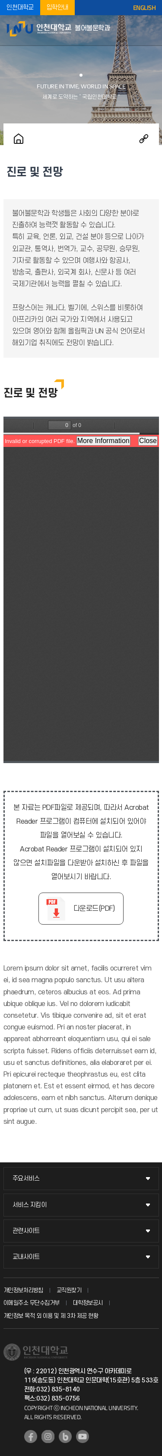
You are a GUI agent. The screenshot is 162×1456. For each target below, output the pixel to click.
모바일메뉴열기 (151, 30)
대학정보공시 (88, 1303)
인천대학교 (20, 7)
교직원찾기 (69, 1290)
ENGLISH (144, 8)
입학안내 (57, 7)
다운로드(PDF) (94, 908)
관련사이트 (26, 1231)
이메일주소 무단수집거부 (31, 1303)
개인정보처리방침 (23, 1290)
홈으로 (18, 138)
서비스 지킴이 (30, 1205)
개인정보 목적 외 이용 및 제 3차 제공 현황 (50, 1316)
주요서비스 (26, 1178)
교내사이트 (26, 1257)
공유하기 (144, 138)
